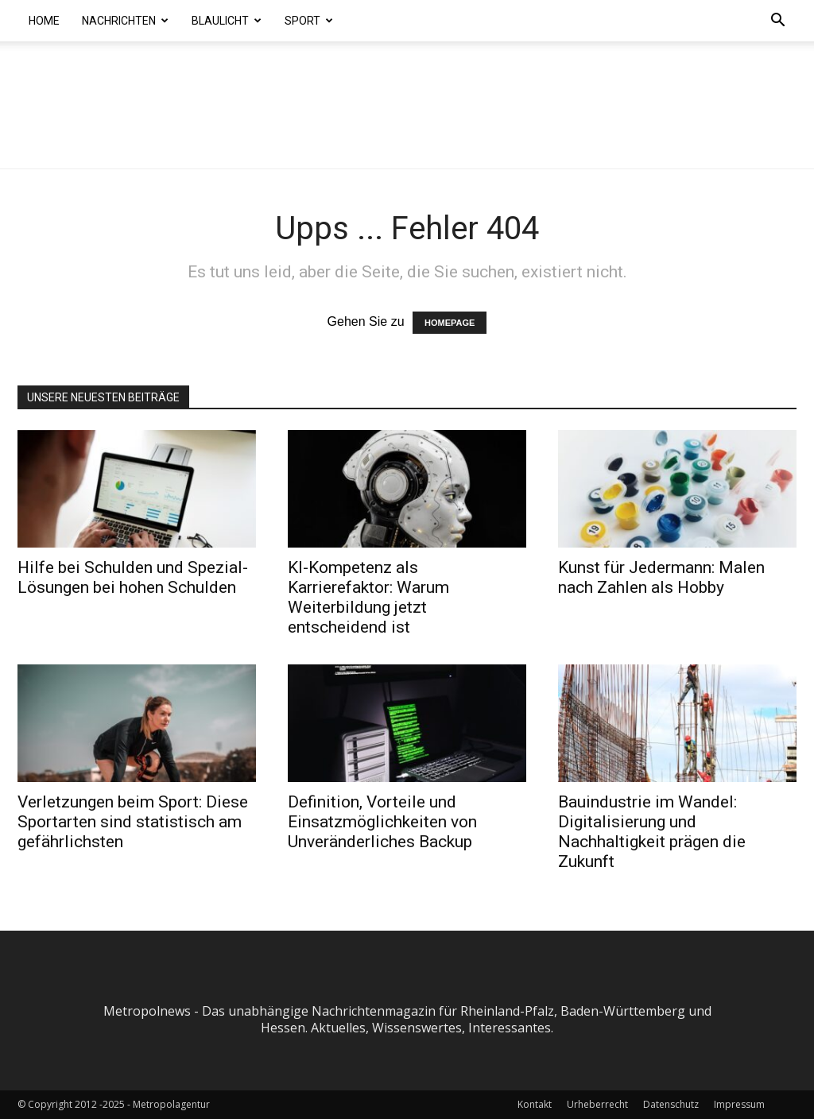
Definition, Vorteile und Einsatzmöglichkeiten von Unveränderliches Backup (382, 821)
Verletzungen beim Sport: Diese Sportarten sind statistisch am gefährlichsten (132, 821)
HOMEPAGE (449, 322)
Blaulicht (227, 20)
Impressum (739, 1104)
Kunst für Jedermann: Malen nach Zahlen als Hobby (661, 577)
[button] (777, 21)
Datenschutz (671, 1104)
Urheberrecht (597, 1104)
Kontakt (534, 1104)
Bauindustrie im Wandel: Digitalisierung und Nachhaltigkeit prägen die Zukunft (652, 831)
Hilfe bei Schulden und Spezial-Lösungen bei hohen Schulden (132, 577)
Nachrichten (125, 20)
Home (44, 20)
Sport (309, 20)
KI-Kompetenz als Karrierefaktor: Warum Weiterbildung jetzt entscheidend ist (368, 597)
